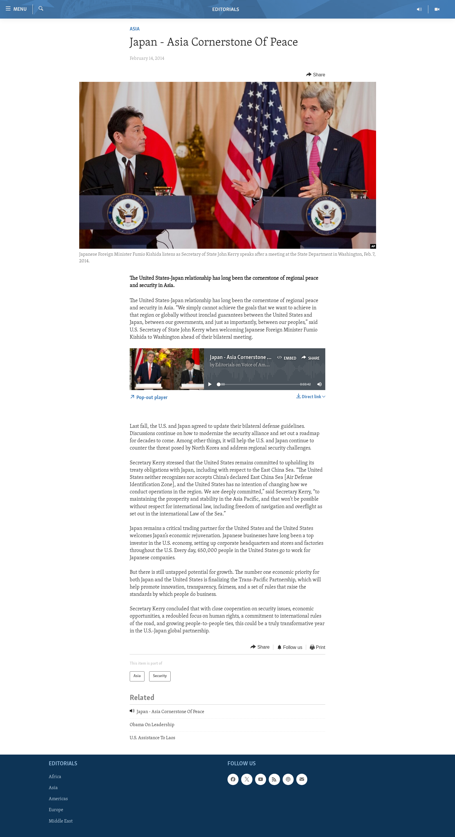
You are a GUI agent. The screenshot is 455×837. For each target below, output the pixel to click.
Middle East (61, 821)
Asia (135, 29)
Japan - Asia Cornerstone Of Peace (248, 357)
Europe (56, 810)
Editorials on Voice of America (245, 365)
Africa (55, 777)
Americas (58, 799)
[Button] (315, 74)
